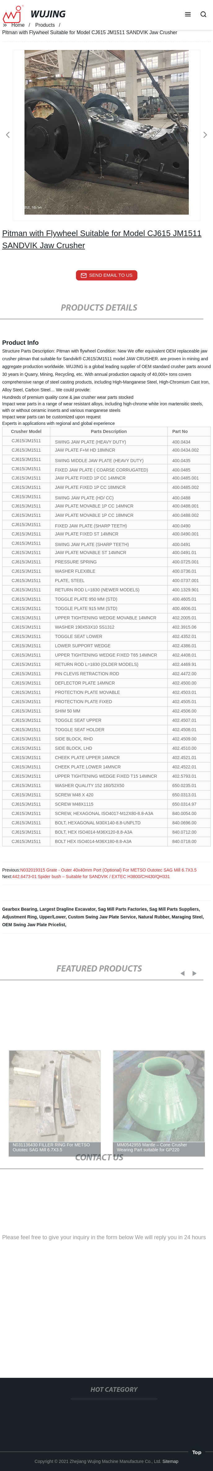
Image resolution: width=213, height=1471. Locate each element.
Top (197, 1452)
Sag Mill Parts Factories (122, 909)
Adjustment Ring (19, 916)
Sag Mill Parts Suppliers (174, 909)
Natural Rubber (153, 916)
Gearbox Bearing (19, 909)
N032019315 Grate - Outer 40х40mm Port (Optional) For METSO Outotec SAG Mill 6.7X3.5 (108, 870)
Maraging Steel (187, 916)
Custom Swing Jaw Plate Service (102, 916)
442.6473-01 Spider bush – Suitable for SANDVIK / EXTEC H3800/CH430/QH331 (91, 876)
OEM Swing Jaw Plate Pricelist (33, 924)
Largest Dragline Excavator (67, 909)
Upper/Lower (52, 916)
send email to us (107, 275)
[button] (188, 15)
